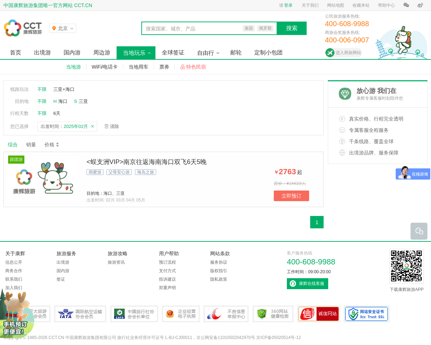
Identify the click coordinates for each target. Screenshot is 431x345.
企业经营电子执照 (181, 313)
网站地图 (335, 5)
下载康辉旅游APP (406, 270)
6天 (56, 113)
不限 (42, 89)
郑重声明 (167, 287)
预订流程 (167, 262)
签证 (61, 279)
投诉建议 (167, 279)
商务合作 (13, 270)
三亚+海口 (64, 89)
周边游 (101, 52)
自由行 (205, 53)
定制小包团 (268, 52)
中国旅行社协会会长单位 (134, 313)
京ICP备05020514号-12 (278, 337)
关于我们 (310, 5)
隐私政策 (218, 279)
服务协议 (218, 262)
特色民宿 (196, 67)
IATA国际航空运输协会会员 (80, 313)
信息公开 (13, 262)
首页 (15, 52)
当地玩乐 (134, 53)
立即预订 (291, 196)
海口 (62, 101)
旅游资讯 (116, 262)
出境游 (42, 52)
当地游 (73, 67)
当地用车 (138, 67)
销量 (31, 144)
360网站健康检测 (273, 313)
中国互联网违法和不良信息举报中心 (226, 313)
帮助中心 (386, 5)
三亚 (83, 101)
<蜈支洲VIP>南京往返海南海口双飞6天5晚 (147, 161)
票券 (164, 67)
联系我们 (13, 279)
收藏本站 (361, 5)
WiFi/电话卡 (105, 67)
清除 (114, 126)
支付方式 (167, 270)
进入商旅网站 (348, 52)
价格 (52, 144)
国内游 (72, 52)
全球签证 (173, 52)
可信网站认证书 (318, 313)
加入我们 (13, 287)
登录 (288, 5)
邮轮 (236, 52)
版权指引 (218, 270)
